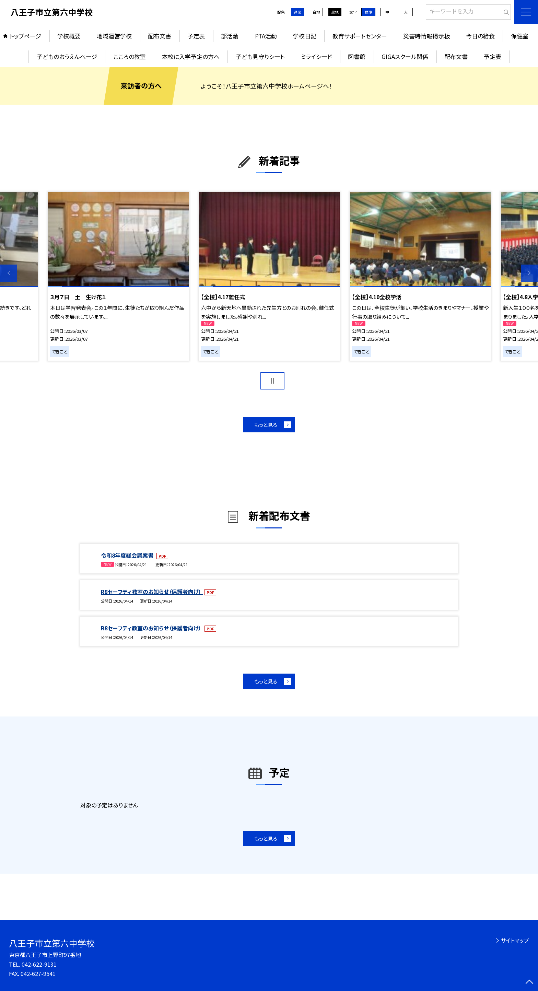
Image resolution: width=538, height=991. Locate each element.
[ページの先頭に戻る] (529, 982)
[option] (118, 276)
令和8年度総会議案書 (128, 555)
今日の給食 (480, 36)
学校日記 (304, 36)
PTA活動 (266, 36)
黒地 (335, 12)
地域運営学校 (114, 36)
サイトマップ (515, 940)
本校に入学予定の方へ (191, 56)
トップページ (25, 36)
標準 (368, 12)
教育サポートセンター (359, 36)
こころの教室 (129, 56)
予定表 (196, 36)
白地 (316, 12)
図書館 (356, 56)
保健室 (519, 36)
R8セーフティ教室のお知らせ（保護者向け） (152, 591)
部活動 (229, 36)
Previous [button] (8, 273)
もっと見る (265, 424)
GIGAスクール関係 (405, 56)
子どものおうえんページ (67, 56)
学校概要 (69, 36)
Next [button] (529, 273)
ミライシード (316, 56)
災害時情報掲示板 (426, 36)
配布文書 (159, 36)
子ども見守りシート (260, 56)
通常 (297, 12)
